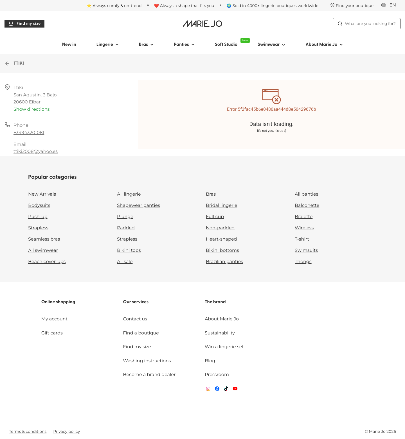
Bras (211, 194)
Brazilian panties (224, 261)
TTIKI (14, 63)
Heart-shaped (221, 239)
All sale (125, 261)
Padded (126, 228)
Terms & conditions (27, 431)
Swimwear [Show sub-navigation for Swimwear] (271, 44)
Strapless (38, 228)
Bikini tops (129, 250)
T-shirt (302, 239)
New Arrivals (42, 194)
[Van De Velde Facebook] (217, 390)
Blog (210, 361)
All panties (306, 194)
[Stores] (352, 6)
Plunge (125, 217)
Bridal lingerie (221, 205)
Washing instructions (147, 361)
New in (69, 44)
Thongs (303, 261)
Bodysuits (39, 205)
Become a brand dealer (149, 374)
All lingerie (129, 194)
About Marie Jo (222, 319)
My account (54, 319)
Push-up (38, 217)
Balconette (307, 205)
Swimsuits (306, 250)
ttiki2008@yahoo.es (36, 151)
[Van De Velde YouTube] (235, 390)
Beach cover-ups (47, 261)
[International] (390, 5)
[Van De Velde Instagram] (208, 390)
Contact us (135, 319)
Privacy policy (66, 431)
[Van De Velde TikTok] (226, 390)
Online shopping (58, 302)
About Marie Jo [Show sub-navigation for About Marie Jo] (324, 44)
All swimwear (43, 250)
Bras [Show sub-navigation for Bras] (146, 44)
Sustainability (220, 333)
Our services (135, 302)
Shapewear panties (138, 205)
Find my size (24, 23)
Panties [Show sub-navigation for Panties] (184, 44)
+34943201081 (29, 132)
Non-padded (220, 228)
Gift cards (52, 333)
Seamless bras (44, 239)
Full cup (215, 217)
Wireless (304, 228)
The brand (215, 302)
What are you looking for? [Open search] (367, 23)
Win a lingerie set (224, 347)
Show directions (32, 109)
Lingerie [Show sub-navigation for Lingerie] (107, 44)
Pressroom (217, 374)
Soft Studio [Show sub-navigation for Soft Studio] (231, 42)
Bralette (303, 217)
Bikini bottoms (222, 250)
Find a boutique (141, 333)
